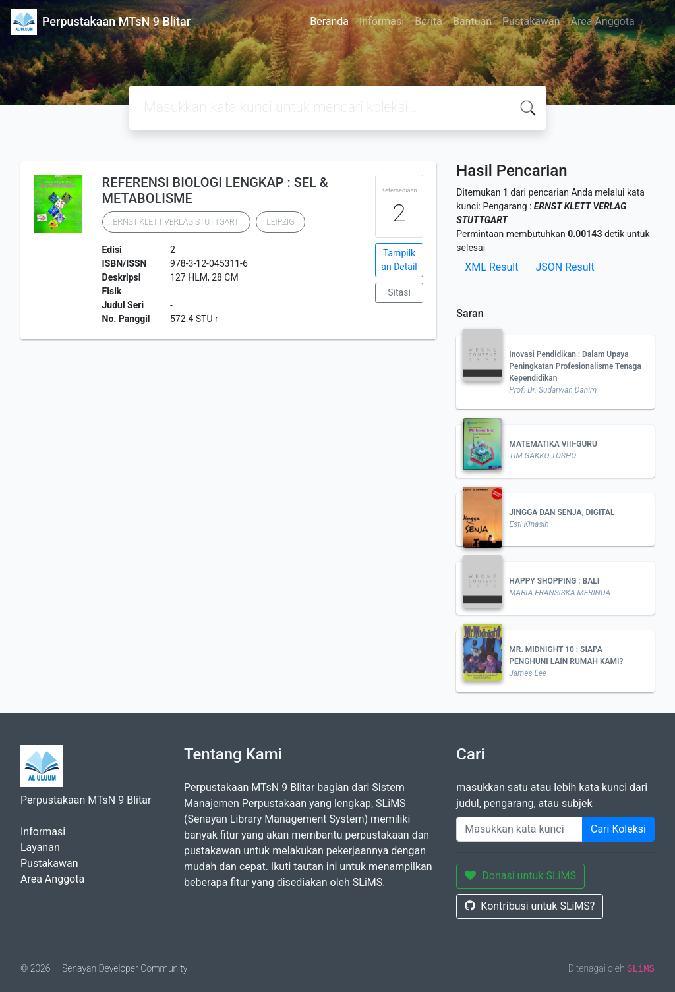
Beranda (329, 21)
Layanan (40, 847)
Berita (428, 21)
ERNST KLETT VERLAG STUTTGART (176, 222)
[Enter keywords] (519, 829)
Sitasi (399, 292)
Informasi (381, 21)
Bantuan (472, 21)
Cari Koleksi (618, 829)
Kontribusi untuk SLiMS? (530, 906)
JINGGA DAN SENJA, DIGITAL (561, 512)
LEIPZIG (281, 222)
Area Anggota (603, 21)
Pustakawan (531, 21)
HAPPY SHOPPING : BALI (554, 581)
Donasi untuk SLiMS (520, 875)
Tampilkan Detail (399, 260)
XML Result (491, 267)
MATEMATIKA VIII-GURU (553, 444)
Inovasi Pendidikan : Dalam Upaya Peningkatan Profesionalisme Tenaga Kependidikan (575, 366)
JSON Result (564, 267)
